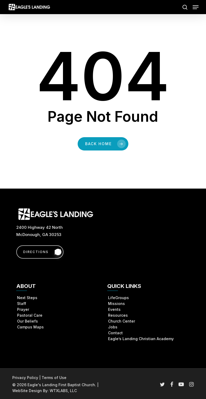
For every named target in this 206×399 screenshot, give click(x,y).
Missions (116, 303)
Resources (118, 315)
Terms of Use (54, 377)
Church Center (121, 321)
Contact (115, 333)
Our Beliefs (27, 321)
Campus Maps (30, 327)
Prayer (23, 309)
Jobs (112, 327)
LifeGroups (118, 297)
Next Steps (27, 297)
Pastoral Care (29, 315)
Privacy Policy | (27, 377)
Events (114, 309)
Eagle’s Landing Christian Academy (141, 338)
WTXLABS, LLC (63, 390)
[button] (196, 7)
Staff (21, 303)
